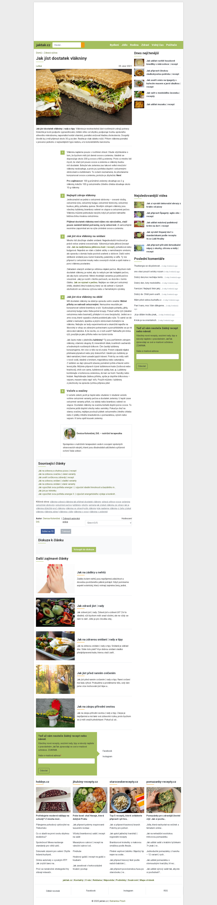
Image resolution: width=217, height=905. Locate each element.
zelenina (126, 501)
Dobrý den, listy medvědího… (148, 283)
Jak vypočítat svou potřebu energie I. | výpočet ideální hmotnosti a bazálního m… (77, 487)
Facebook (107, 751)
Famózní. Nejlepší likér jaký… (148, 288)
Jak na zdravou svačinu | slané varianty (57, 474)
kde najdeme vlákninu (107, 508)
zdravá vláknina (65, 501)
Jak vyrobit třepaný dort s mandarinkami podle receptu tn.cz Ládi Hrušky (161, 235)
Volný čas (158, 44)
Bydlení (114, 44)
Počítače (171, 44)
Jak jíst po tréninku (47, 490)
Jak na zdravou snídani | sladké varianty (57, 480)
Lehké (39, 66)
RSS (166, 890)
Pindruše (77, 851)
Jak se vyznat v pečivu (85, 282)
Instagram (107, 756)
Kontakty (78, 880)
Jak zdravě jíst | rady (90, 606)
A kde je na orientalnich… (146, 320)
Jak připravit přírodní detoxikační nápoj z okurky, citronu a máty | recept (163, 248)
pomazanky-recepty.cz (161, 781)
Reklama (97, 880)
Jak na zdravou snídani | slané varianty (56, 484)
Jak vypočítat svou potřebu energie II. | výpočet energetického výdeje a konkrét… (77, 494)
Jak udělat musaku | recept (160, 104)
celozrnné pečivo (63, 505)
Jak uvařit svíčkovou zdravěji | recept (56, 477)
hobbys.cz (42, 781)
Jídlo (124, 44)
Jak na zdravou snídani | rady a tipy (100, 639)
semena (92, 505)
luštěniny (77, 505)
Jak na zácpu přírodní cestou (96, 706)
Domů (39, 52)
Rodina (134, 44)
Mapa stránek (147, 880)
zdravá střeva (108, 501)
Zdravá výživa (50, 52)
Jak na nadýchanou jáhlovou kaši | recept (92, 247)
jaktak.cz (67, 880)
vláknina (54, 501)
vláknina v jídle (66, 511)
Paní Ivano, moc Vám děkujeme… (149, 305)
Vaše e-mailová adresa (49, 755)
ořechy (85, 505)
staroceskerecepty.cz (124, 781)
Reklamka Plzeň (117, 901)
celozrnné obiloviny (45, 505)
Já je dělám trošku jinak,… (146, 314)
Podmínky (121, 880)
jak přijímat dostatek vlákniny (87, 501)
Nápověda (109, 880)
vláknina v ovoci (81, 511)
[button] (84, 96)
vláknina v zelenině (98, 511)
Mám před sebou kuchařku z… (148, 300)
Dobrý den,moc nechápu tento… (149, 277)
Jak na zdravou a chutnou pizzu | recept (57, 470)
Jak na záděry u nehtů (91, 572)
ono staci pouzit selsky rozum (148, 271)
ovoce (118, 501)
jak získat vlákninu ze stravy (110, 505)
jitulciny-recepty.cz (85, 781)
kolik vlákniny (89, 508)
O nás (88, 880)
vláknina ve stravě (74, 508)
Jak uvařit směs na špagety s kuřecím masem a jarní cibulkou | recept (163, 83)
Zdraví (145, 44)
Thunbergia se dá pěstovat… (147, 266)
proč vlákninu (59, 508)
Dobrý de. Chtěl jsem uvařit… (147, 294)
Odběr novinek (53, 891)
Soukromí (133, 880)
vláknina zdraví (51, 511)
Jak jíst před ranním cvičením (96, 673)
